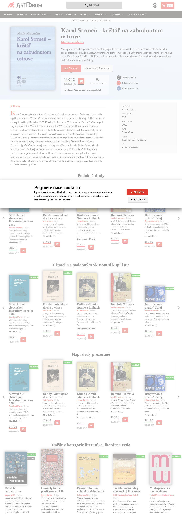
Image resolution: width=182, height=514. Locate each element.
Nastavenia (138, 199)
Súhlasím (137, 192)
